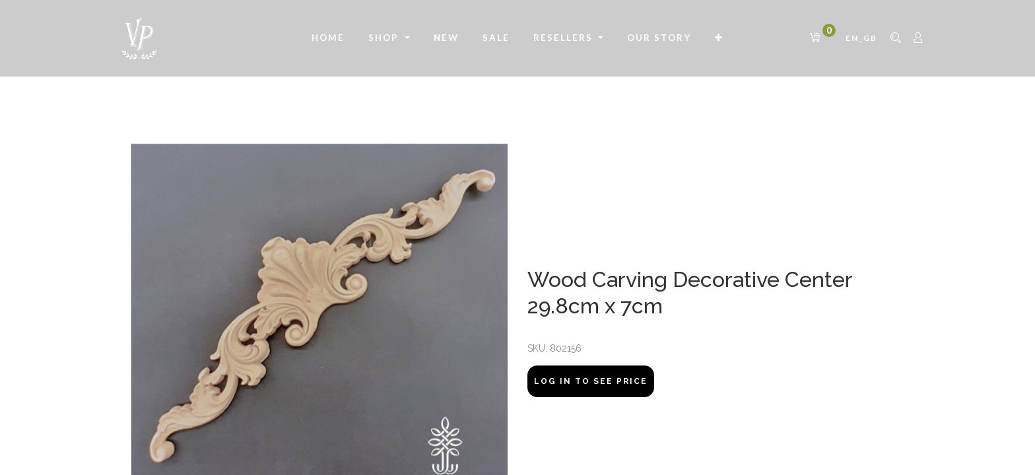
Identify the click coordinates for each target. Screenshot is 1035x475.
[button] (719, 38)
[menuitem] (328, 38)
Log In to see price (591, 381)
